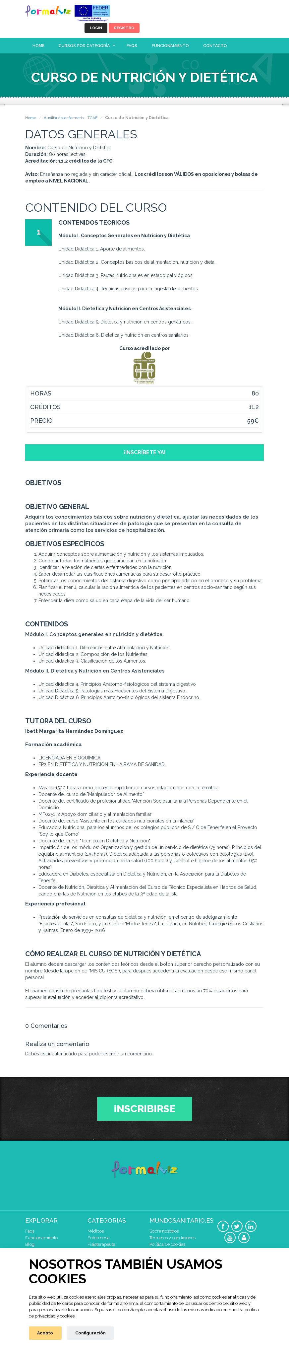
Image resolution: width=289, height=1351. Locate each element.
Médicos (95, 1231)
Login (96, 28)
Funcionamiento (170, 45)
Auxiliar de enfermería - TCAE (70, 117)
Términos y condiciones (172, 1237)
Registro (124, 28)
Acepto (45, 1332)
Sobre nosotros (164, 1231)
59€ (253, 420)
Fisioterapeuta (101, 1244)
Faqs (132, 45)
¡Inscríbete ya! (145, 452)
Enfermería (98, 1237)
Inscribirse (144, 1108)
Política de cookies (167, 1244)
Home (38, 45)
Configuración (90, 1332)
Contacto (215, 45)
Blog (29, 1244)
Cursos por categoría (84, 45)
